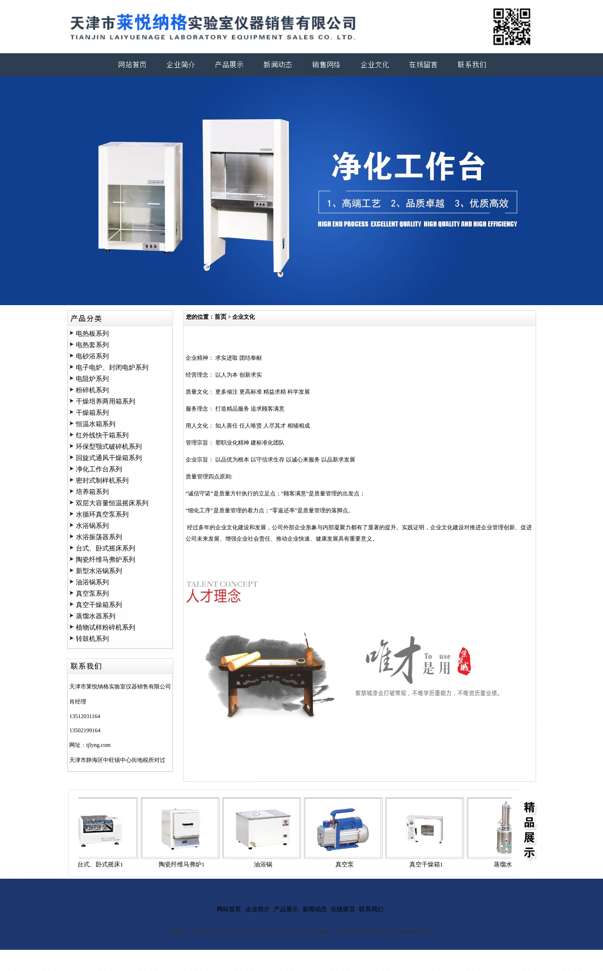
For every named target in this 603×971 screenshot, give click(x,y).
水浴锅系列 (92, 525)
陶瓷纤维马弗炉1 (185, 864)
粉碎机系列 (92, 390)
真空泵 (347, 864)
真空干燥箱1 (429, 864)
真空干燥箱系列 (99, 604)
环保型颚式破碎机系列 (109, 446)
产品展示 (286, 909)
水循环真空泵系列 (102, 514)
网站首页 (229, 909)
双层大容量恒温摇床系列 (112, 503)
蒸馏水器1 (510, 864)
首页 (220, 316)
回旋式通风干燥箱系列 (109, 457)
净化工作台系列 (99, 469)
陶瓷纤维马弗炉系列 (105, 559)
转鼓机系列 (92, 638)
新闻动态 (314, 909)
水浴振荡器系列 (99, 537)
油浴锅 (266, 864)
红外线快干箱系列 (102, 435)
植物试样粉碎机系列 (105, 627)
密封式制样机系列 (102, 480)
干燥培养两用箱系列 (105, 401)
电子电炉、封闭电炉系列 (112, 367)
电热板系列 (92, 333)
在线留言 (343, 909)
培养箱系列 (92, 491)
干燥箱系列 (92, 412)
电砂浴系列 (92, 356)
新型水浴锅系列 (99, 571)
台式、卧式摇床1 (103, 864)
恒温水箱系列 (95, 424)
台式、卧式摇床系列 (105, 548)
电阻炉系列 (92, 378)
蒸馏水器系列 (95, 616)
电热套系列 (92, 344)
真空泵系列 (92, 593)
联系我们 (371, 909)
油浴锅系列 (92, 582)
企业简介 (257, 909)
